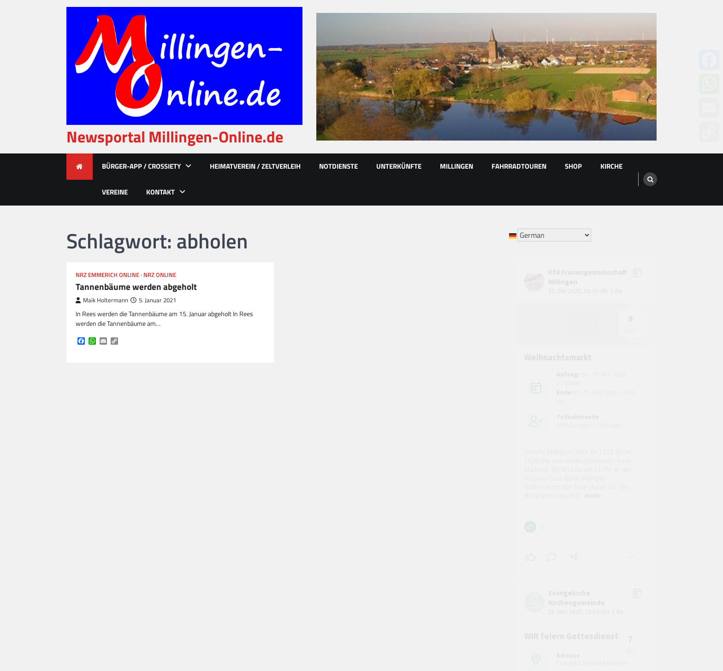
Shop (573, 166)
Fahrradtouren (519, 166)
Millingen (456, 166)
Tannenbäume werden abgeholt (136, 287)
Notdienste (338, 166)
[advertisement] (486, 77)
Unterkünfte (398, 166)
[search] (650, 179)
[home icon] (79, 166)
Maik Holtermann (102, 300)
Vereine (115, 192)
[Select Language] (554, 235)
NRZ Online (159, 274)
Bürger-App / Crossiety (141, 166)
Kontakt (160, 192)
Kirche (611, 166)
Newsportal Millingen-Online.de (174, 136)
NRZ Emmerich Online (107, 274)
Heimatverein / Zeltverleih (255, 166)
